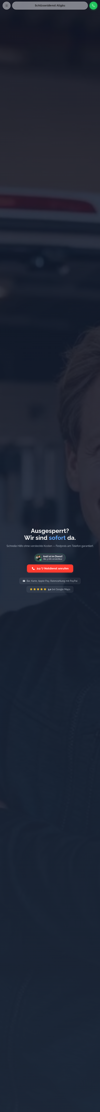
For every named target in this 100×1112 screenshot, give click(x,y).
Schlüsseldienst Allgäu (50, 5)
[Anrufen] (93, 6)
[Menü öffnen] (7, 6)
